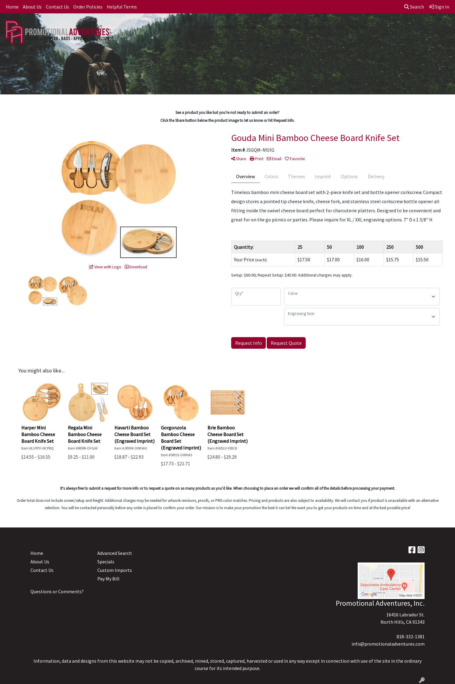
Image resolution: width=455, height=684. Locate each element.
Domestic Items (217, 27)
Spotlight (316, 27)
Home (12, 7)
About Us (32, 7)
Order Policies (87, 7)
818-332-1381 (411, 636)
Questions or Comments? (57, 591)
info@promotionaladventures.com (388, 644)
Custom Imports (278, 27)
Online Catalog (352, 27)
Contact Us (57, 7)
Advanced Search (114, 553)
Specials (247, 27)
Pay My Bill (108, 579)
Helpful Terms (122, 7)
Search (414, 7)
